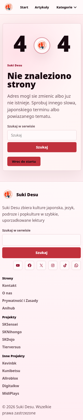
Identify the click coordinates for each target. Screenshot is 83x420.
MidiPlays (10, 393)
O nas (7, 293)
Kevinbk (9, 363)
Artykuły (42, 7)
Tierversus (11, 347)
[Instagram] (53, 265)
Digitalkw (10, 385)
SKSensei (10, 324)
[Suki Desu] (9, 7)
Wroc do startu (24, 161)
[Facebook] (29, 265)
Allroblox (10, 378)
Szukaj (42, 147)
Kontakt (9, 285)
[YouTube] (17, 265)
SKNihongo (12, 331)
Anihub (8, 308)
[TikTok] (64, 265)
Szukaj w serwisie (21, 126)
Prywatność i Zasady (20, 300)
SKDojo (8, 339)
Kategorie (64, 7)
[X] (41, 265)
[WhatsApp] (76, 265)
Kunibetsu (11, 370)
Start (24, 7)
